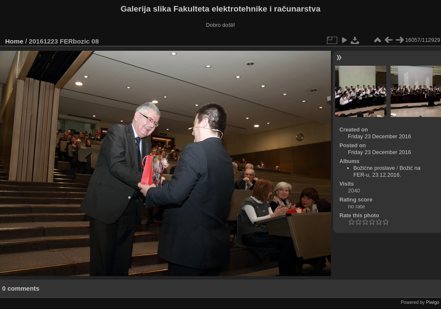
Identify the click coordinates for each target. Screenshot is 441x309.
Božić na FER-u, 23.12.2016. (387, 171)
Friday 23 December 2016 (379, 136)
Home (14, 41)
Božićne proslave (374, 168)
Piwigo (432, 302)
